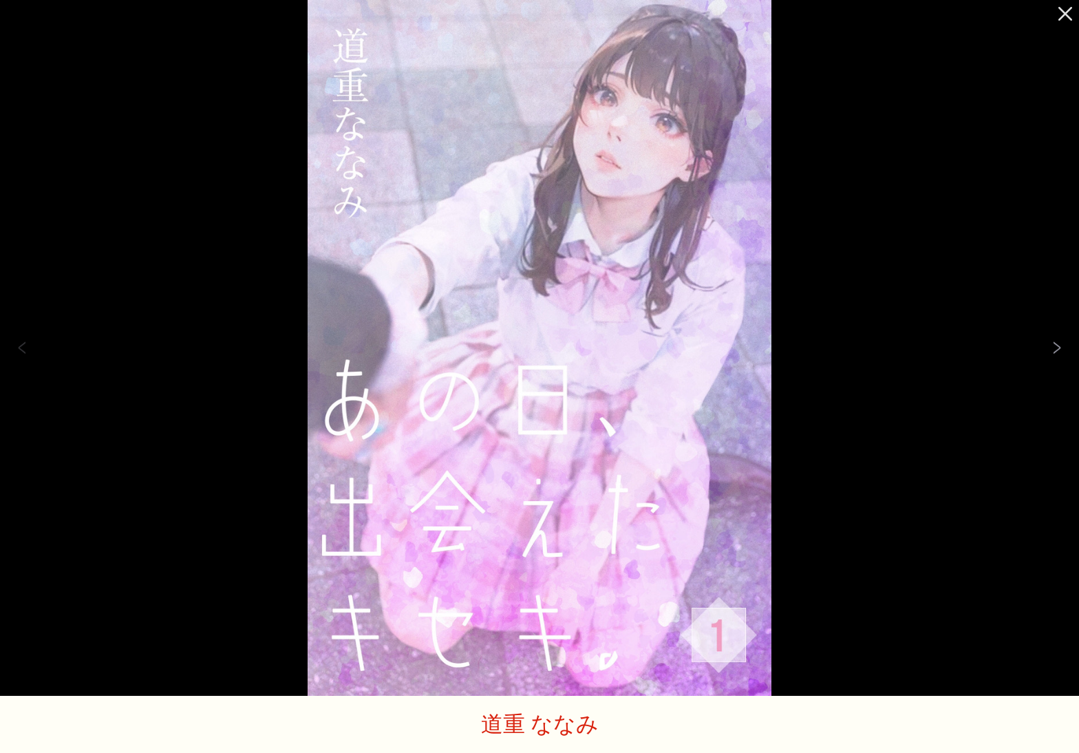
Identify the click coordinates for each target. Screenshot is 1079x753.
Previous (22, 348)
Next (1057, 348)
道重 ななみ (540, 723)
